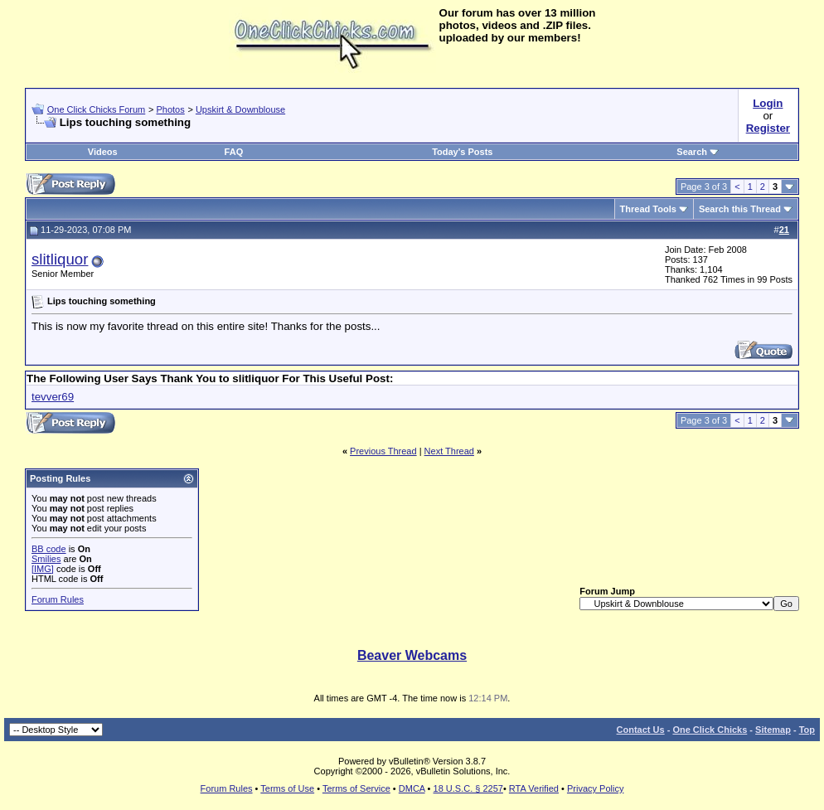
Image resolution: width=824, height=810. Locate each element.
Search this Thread (740, 209)
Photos (170, 109)
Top (807, 730)
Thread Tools (648, 209)
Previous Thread (383, 451)
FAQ (234, 152)
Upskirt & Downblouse (240, 109)
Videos (103, 152)
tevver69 (53, 396)
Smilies (46, 559)
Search (697, 152)
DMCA (412, 788)
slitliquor (60, 259)
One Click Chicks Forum (96, 109)
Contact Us (641, 730)
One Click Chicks (709, 730)
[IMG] (43, 569)
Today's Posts (462, 152)
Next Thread (449, 451)
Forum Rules (58, 599)
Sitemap (773, 730)
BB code (49, 549)
